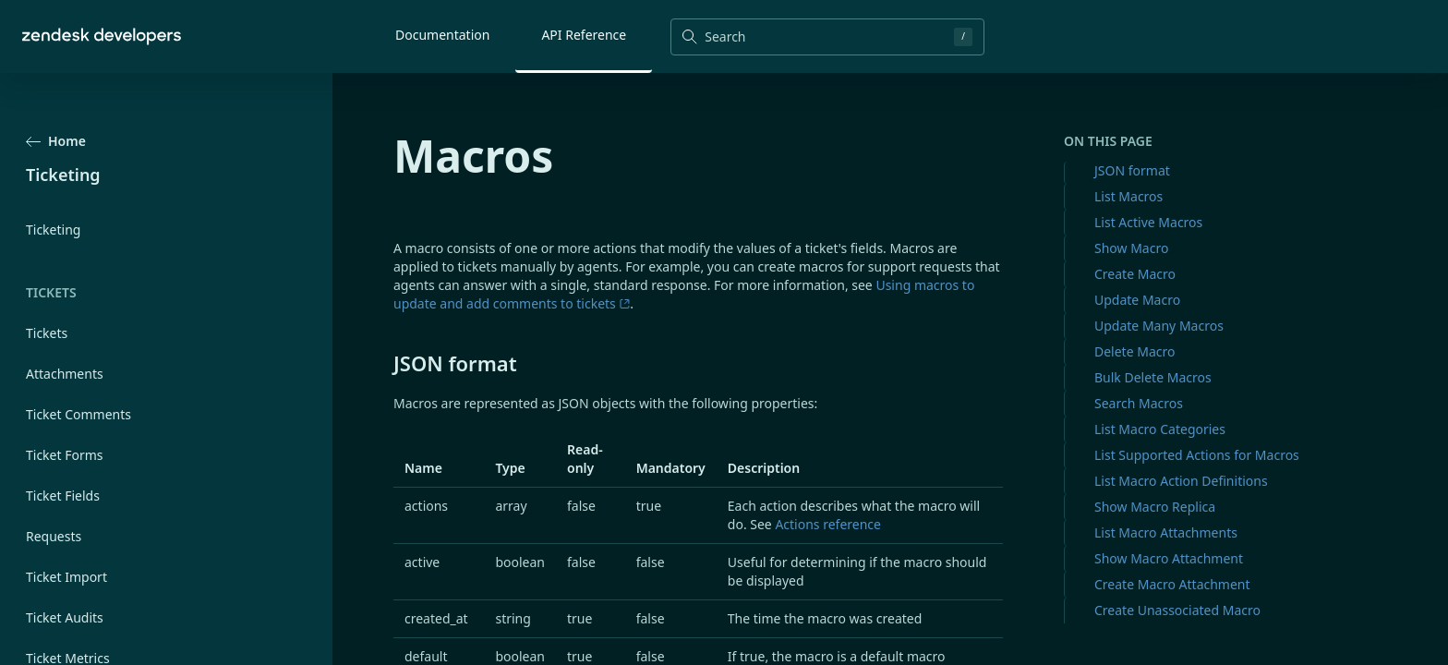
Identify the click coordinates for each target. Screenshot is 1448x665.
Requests (53, 536)
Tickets (46, 333)
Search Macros (1138, 403)
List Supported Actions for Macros (1196, 455)
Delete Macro (1134, 351)
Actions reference (828, 524)
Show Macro (1131, 248)
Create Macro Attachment (1172, 584)
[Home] (101, 36)
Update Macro (1137, 299)
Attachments (64, 373)
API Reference (583, 34)
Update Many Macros (1159, 325)
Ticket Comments (78, 414)
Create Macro (1135, 274)
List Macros (1128, 196)
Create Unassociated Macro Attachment (1177, 619)
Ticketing (53, 229)
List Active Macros (1148, 222)
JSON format (1132, 170)
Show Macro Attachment (1168, 558)
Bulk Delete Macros (1153, 377)
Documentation (442, 34)
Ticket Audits (64, 617)
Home (56, 141)
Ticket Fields (63, 495)
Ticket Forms (64, 455)
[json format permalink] (384, 363)
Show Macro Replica (1154, 506)
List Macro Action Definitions (1181, 481)
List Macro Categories (1159, 429)
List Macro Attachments (1165, 532)
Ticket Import (66, 577)
